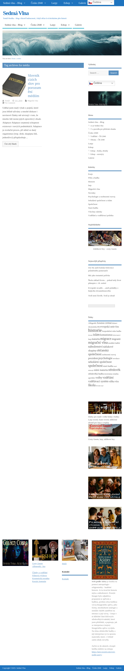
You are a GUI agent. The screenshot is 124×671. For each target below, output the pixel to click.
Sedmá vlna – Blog (12, 3)
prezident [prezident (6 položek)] (93, 358)
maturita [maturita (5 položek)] (96, 339)
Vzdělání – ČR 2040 (98, 136)
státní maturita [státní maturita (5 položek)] (101, 370)
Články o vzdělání (39, 572)
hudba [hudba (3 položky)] (118, 331)
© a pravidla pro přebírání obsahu (103, 129)
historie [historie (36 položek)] (95, 330)
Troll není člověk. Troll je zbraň (101, 295)
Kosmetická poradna (40, 578)
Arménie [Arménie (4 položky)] (101, 323)
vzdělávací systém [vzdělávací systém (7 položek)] (98, 381)
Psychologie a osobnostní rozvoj (101, 196)
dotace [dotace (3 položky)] (114, 323)
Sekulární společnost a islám (100, 200)
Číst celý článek (10, 144)
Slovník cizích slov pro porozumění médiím (34, 85)
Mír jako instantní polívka (99, 275)
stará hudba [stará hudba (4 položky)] (108, 366)
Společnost (92, 204)
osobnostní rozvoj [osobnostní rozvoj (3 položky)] (109, 355)
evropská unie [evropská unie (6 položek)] (107, 326)
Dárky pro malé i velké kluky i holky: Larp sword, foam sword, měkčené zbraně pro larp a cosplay (104, 420)
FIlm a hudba (93, 178)
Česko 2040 (37, 3)
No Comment (10, 103)
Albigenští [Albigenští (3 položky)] (92, 323)
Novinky (92, 193)
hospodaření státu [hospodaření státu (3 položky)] (109, 331)
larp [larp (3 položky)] (89, 339)
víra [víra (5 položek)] (117, 381)
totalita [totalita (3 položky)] (115, 374)
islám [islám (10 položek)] (96, 334)
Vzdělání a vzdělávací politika (101, 215)
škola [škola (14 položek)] (92, 385)
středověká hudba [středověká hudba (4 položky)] (96, 374)
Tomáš (7, 101)
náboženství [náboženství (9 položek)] (95, 346)
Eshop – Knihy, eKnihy (99, 151)
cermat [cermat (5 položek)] (108, 323)
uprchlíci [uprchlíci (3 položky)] (91, 378)
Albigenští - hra (38, 566)
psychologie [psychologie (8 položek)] (105, 358)
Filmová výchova (39, 575)
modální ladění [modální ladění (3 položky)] (114, 343)
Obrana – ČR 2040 (98, 140)
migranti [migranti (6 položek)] (116, 339)
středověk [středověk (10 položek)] (114, 369)
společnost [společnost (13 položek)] (95, 366)
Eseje (90, 174)
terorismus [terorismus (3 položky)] (108, 374)
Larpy (54, 3)
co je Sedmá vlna (97, 126)
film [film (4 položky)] (117, 326)
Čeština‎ (95, 83)
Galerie (82, 3)
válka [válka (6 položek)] (111, 381)
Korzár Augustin (39, 581)
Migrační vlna (33, 101)
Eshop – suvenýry (97, 154)
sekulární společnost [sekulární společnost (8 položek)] (100, 361)
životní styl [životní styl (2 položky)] (99, 386)
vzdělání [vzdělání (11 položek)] (108, 377)
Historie (91, 181)
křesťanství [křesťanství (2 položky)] (116, 335)
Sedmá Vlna (15, 13)
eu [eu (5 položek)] (98, 326)
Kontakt (65, 579)
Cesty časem (37, 563)
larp (89, 185)
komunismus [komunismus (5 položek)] (106, 334)
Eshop (67, 3)
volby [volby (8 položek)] (99, 377)
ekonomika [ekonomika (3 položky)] (92, 327)
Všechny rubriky (95, 212)
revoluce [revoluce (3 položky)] (116, 358)
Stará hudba (93, 208)
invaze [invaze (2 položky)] (90, 335)
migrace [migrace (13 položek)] (105, 339)
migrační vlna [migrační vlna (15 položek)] (98, 342)
